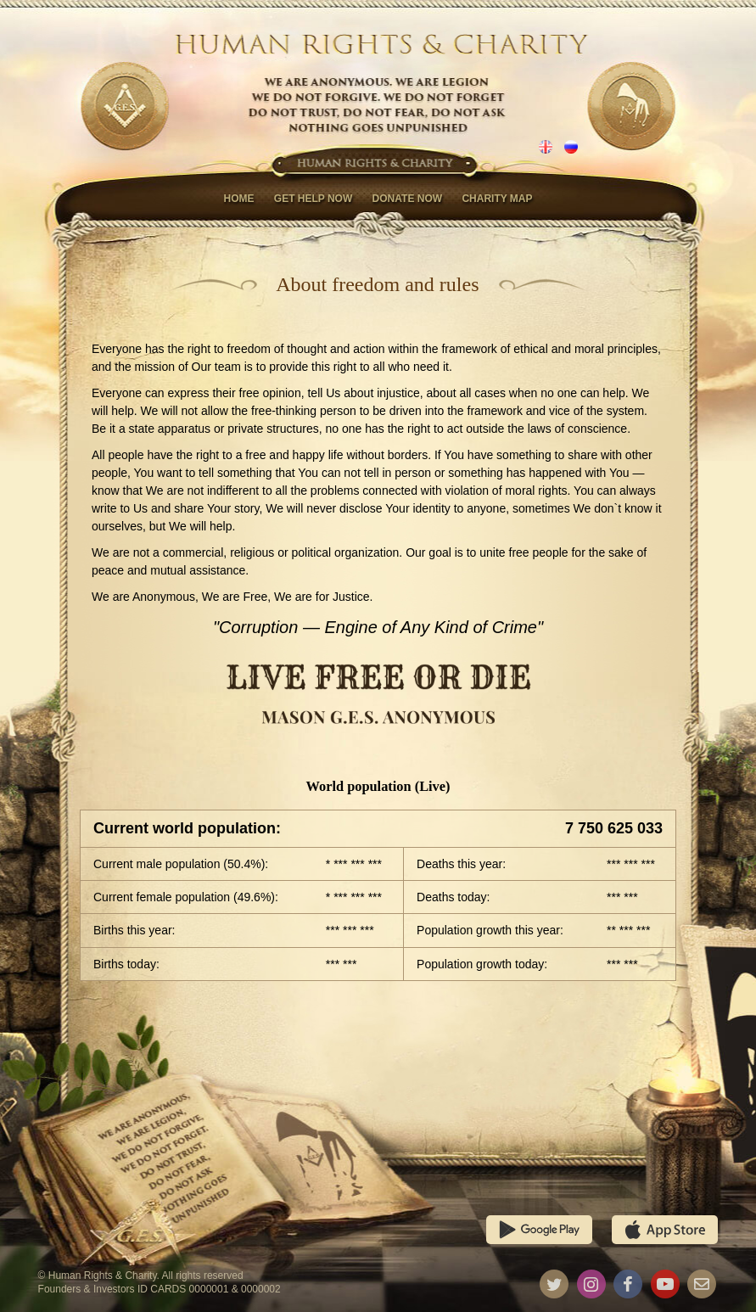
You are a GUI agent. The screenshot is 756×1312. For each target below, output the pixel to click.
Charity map (497, 199)
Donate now (407, 199)
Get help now (313, 199)
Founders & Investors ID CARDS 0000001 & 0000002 (159, 1289)
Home (238, 199)
